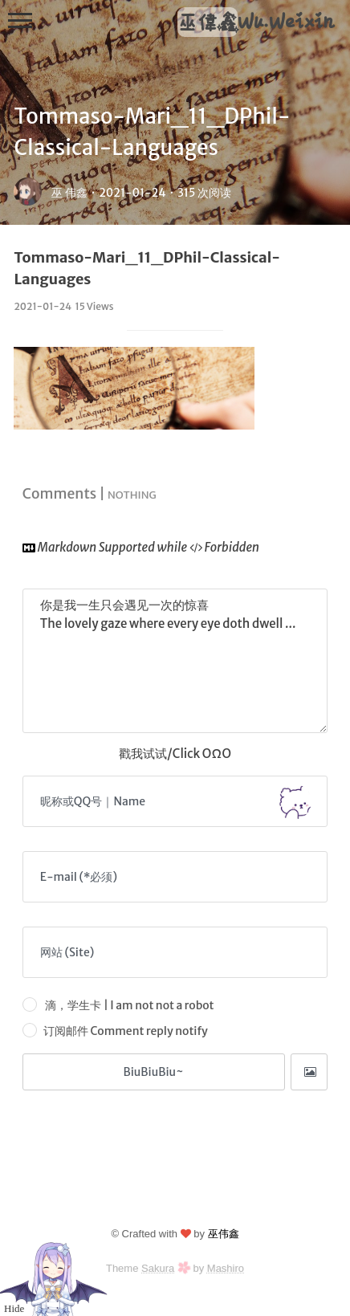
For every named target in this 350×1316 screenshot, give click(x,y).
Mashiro (225, 1268)
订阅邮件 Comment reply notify (115, 1030)
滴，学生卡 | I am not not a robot (118, 1004)
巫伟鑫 (223, 1234)
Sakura (157, 1268)
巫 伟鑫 (69, 192)
